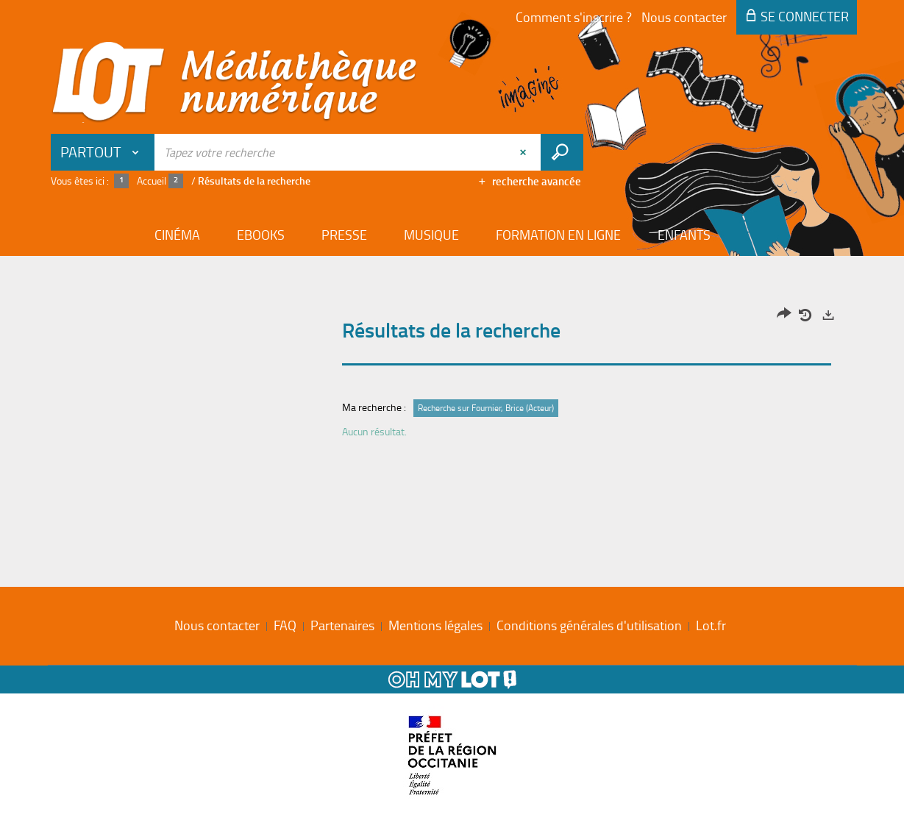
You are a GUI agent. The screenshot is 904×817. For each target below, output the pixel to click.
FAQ (285, 625)
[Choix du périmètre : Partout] (103, 152)
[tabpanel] (452, 377)
